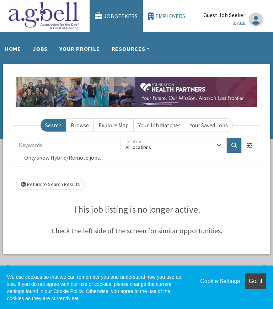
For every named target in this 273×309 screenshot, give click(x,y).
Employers (166, 16)
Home (13, 48)
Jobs (40, 48)
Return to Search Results (50, 184)
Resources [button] (128, 48)
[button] (249, 145)
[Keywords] (68, 145)
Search (53, 125)
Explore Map (113, 125)
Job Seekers (116, 16)
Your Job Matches (159, 125)
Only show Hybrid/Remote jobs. (62, 157)
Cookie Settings (220, 281)
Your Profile (79, 48)
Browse (80, 125)
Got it (255, 281)
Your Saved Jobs (209, 125)
